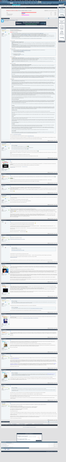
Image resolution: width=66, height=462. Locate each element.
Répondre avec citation (50, 140)
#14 (56, 313)
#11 (56, 263)
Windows (9, 7)
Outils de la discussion (50, 26)
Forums (11, 0)
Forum (3, 7)
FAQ (17, 0)
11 (52, 18)
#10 (56, 244)
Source (12, 61)
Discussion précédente (26, 427)
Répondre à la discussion (5, 18)
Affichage (55, 26)
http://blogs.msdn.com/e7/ (13, 257)
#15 (56, 329)
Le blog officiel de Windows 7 (17, 134)
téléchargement (41, 33)
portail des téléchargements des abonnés (25, 50)
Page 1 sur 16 (46, 18)
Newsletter (26, 0)
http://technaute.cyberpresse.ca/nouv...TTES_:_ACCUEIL (17, 239)
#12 (56, 283)
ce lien (23, 54)
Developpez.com (52, 451)
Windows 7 (13, 7)
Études (33, 0)
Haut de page (55, 451)
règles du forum (13, 167)
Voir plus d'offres (38, 440)
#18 (56, 369)
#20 (56, 401)
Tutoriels (14, 0)
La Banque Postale (22, 439)
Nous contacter (48, 451)
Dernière (56, 18)
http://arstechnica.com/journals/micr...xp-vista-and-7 (37, 308)
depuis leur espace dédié (20, 51)
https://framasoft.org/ (24, 166)
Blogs (20, 0)
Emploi (30, 0)
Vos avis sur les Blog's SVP (5, 446)
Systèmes (6, 7)
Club (38, 0)
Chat (23, 0)
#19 (56, 384)
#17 (56, 353)
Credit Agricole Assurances (23, 436)
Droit (36, 0)
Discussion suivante (32, 427)
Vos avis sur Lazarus (4, 444)
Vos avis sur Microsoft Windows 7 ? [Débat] (12, 20)
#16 (56, 338)
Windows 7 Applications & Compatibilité (26, 34)
